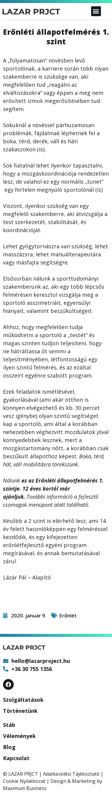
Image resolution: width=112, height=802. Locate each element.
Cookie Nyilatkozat (24, 781)
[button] (96, 11)
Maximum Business (25, 788)
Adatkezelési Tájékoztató (71, 774)
